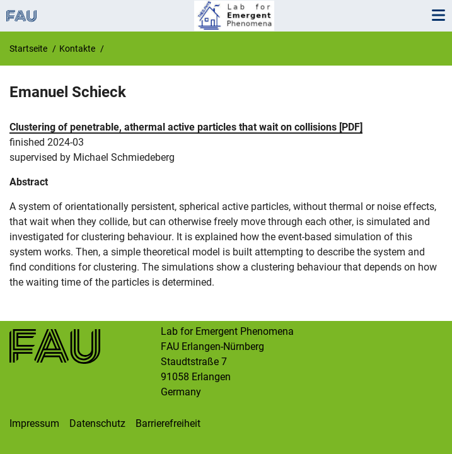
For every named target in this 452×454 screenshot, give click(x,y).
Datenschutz (97, 423)
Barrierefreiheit (168, 423)
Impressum (34, 423)
